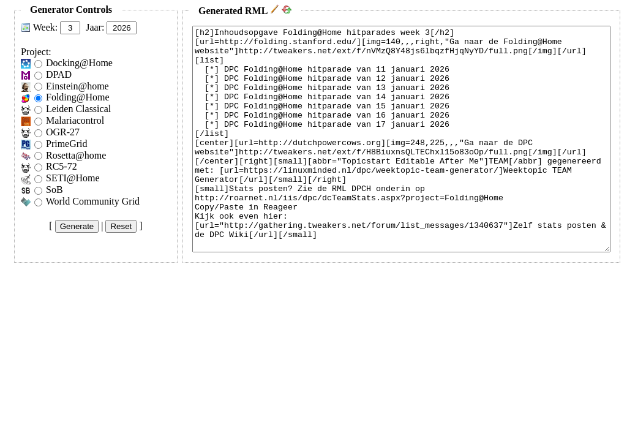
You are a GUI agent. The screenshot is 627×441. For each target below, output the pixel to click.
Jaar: (95, 27)
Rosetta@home (76, 155)
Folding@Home (78, 97)
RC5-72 (61, 166)
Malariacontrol (75, 120)
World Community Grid (93, 201)
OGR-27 (63, 132)
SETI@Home (73, 178)
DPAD (59, 74)
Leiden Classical (78, 109)
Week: (45, 27)
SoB (54, 189)
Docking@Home (79, 63)
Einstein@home (77, 86)
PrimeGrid (67, 143)
